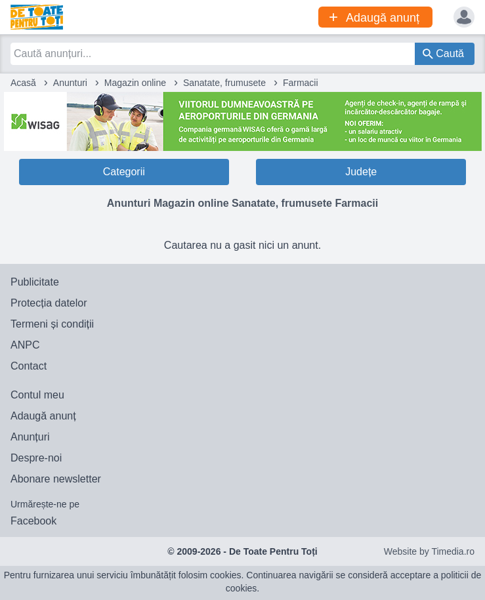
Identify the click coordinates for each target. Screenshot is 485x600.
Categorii (124, 171)
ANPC (25, 345)
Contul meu (37, 394)
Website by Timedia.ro (429, 551)
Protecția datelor (49, 303)
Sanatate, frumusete (224, 82)
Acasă (23, 82)
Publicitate (35, 282)
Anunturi (70, 82)
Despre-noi (36, 457)
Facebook (33, 520)
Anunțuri (30, 436)
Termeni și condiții (52, 324)
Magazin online (135, 82)
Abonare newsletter (56, 478)
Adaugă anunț (43, 415)
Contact (29, 366)
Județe (361, 171)
